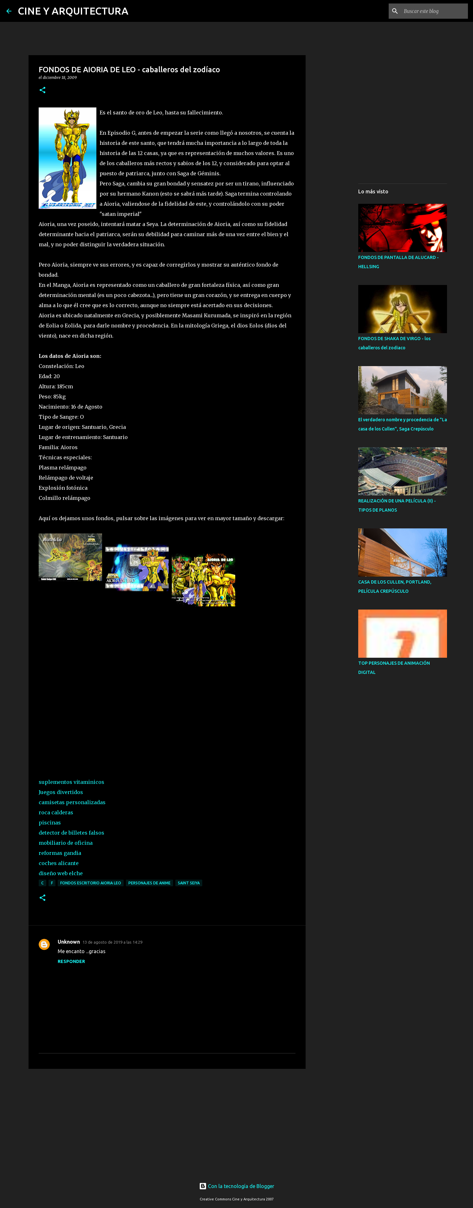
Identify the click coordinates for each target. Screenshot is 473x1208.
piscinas (50, 822)
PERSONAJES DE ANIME (149, 883)
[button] (42, 90)
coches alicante (59, 863)
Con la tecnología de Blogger (236, 1186)
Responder (71, 961)
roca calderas (56, 812)
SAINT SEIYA (189, 883)
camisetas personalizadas (72, 802)
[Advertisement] (167, 1122)
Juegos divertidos (61, 792)
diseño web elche (61, 873)
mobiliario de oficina (66, 843)
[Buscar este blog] (434, 11)
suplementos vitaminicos (71, 782)
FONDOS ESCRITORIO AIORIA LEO (90, 883)
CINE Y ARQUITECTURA (73, 10)
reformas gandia (60, 853)
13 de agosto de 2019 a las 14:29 (112, 942)
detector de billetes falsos (71, 833)
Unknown (69, 942)
